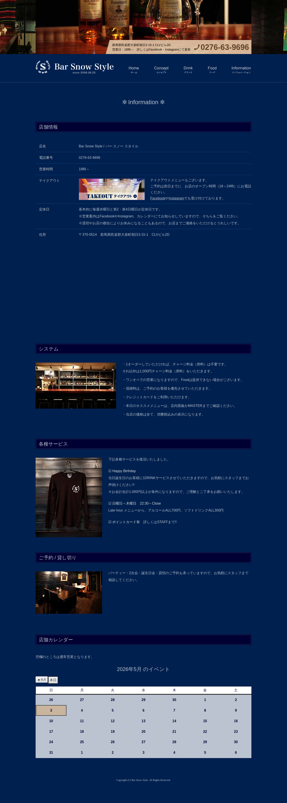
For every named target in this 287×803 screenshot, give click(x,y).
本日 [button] (53, 680)
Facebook (157, 198)
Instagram (176, 198)
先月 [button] (43, 679)
